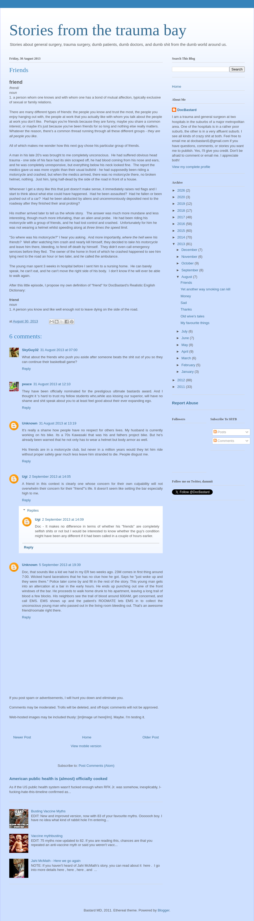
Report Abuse (185, 403)
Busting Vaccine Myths (48, 811)
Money (185, 296)
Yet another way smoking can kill (205, 289)
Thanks (186, 309)
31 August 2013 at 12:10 (52, 384)
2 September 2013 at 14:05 (50, 477)
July (185, 331)
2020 (181, 197)
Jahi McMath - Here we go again (55, 861)
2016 (181, 224)
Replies (33, 510)
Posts (220, 432)
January (188, 372)
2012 (181, 380)
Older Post (151, 737)
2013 (181, 244)
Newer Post (22, 737)
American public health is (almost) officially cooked (58, 778)
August (187, 277)
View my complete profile (191, 167)
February (189, 365)
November (190, 257)
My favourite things (194, 323)
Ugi (25, 477)
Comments (224, 441)
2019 (181, 204)
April (185, 351)
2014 (181, 237)
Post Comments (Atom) (96, 766)
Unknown (30, 423)
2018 (181, 210)
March (187, 358)
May (185, 345)
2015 (181, 231)
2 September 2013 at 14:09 (63, 519)
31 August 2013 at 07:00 (59, 350)
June (186, 338)
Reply (26, 369)
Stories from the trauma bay (98, 30)
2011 (181, 387)
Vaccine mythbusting (46, 836)
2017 (181, 217)
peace (27, 384)
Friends (186, 283)
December (190, 250)
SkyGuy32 (30, 350)
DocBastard (187, 110)
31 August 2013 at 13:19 (57, 423)
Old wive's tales (192, 316)
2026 (181, 190)
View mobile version (86, 746)
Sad (183, 303)
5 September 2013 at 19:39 (60, 565)
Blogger (163, 910)
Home (87, 737)
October (188, 263)
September (190, 270)
